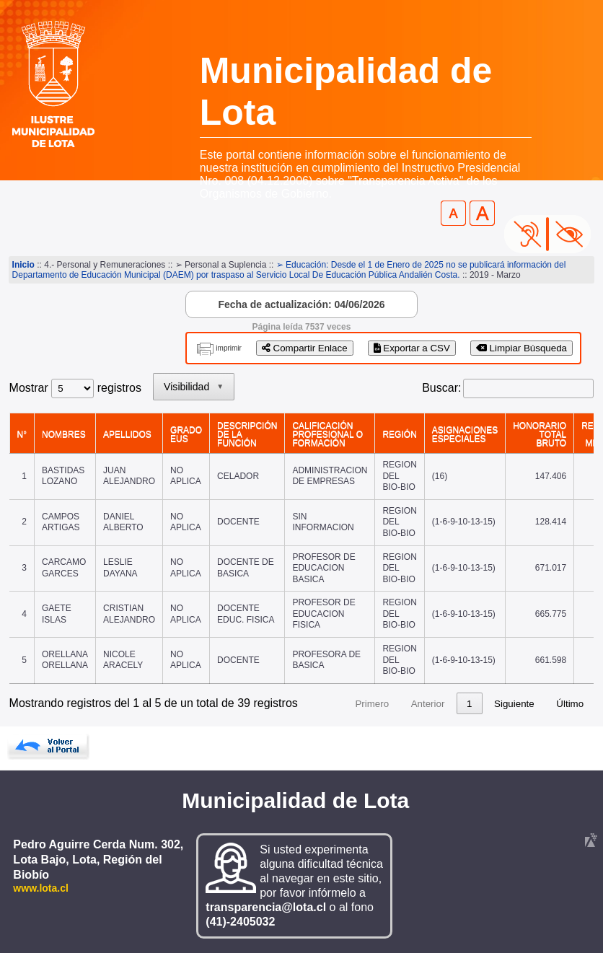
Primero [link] (372, 703)
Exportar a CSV (412, 348)
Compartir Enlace (305, 348)
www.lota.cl (41, 888)
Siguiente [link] (514, 703)
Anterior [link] (428, 703)
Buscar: (441, 388)
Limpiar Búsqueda (521, 348)
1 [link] (469, 703)
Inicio (23, 265)
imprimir (229, 348)
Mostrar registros (75, 388)
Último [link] (570, 703)
